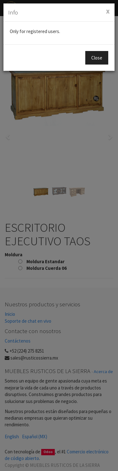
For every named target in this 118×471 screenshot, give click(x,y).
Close (96, 58)
